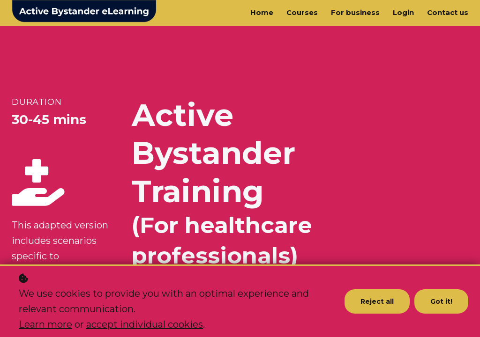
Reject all (377, 301)
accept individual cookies (144, 324)
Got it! (441, 301)
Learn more (45, 324)
